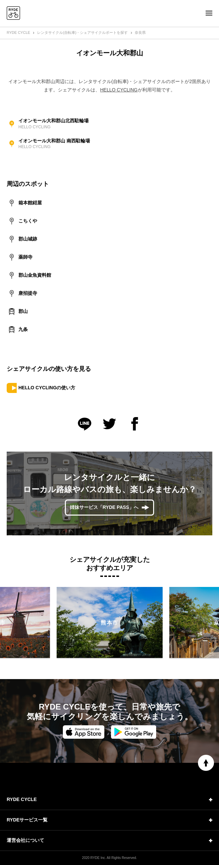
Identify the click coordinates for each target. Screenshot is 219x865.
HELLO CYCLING (118, 89)
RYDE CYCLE (18, 32)
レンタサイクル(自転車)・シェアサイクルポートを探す (82, 32)
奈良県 (140, 32)
